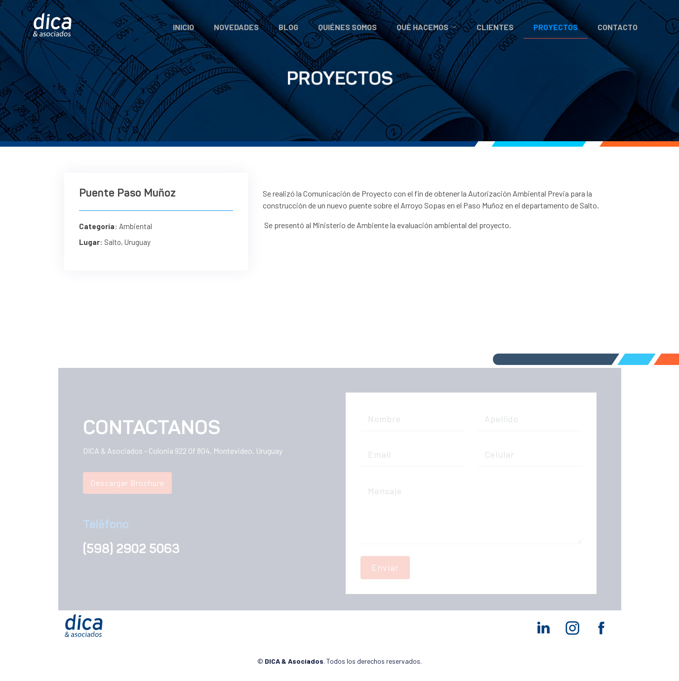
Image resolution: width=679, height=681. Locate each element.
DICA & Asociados (294, 661)
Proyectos (555, 27)
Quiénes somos (347, 27)
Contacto (618, 27)
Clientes (495, 27)
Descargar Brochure (127, 487)
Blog (288, 27)
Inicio (183, 27)
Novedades (236, 27)
